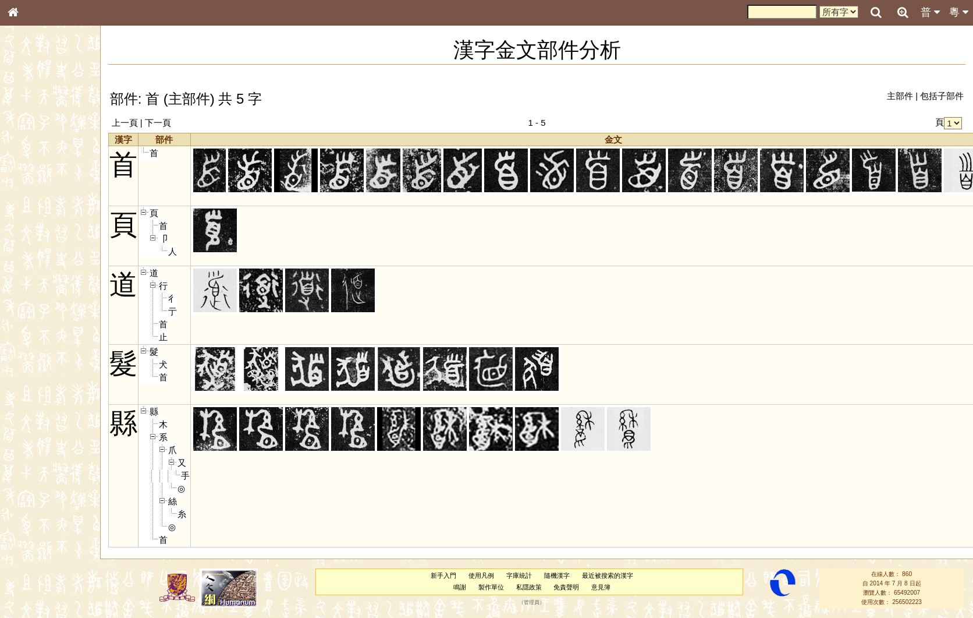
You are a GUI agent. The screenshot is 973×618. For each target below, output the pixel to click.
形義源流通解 (35, 201)
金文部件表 (32, 190)
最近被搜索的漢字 (607, 575)
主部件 (900, 96)
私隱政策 (529, 587)
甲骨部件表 (32, 178)
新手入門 (443, 575)
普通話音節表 (35, 323)
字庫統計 (519, 575)
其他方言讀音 (35, 334)
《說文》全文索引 (42, 366)
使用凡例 (481, 575)
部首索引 (28, 156)
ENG (51, 128)
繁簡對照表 (32, 399)
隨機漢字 (557, 575)
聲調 (55, 312)
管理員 (531, 602)
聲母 (23, 312)
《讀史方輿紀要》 (42, 377)
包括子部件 (942, 96)
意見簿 (600, 587)
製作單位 (491, 587)
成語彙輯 (28, 388)
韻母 (40, 312)
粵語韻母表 (32, 254)
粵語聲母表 (32, 243)
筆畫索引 (28, 167)
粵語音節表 (32, 232)
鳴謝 (459, 587)
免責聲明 (566, 587)
